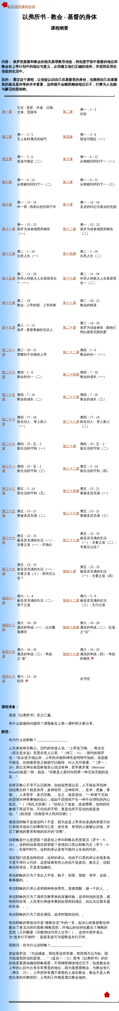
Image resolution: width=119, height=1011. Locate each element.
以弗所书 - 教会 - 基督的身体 (59, 17)
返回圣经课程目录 (18, 7)
